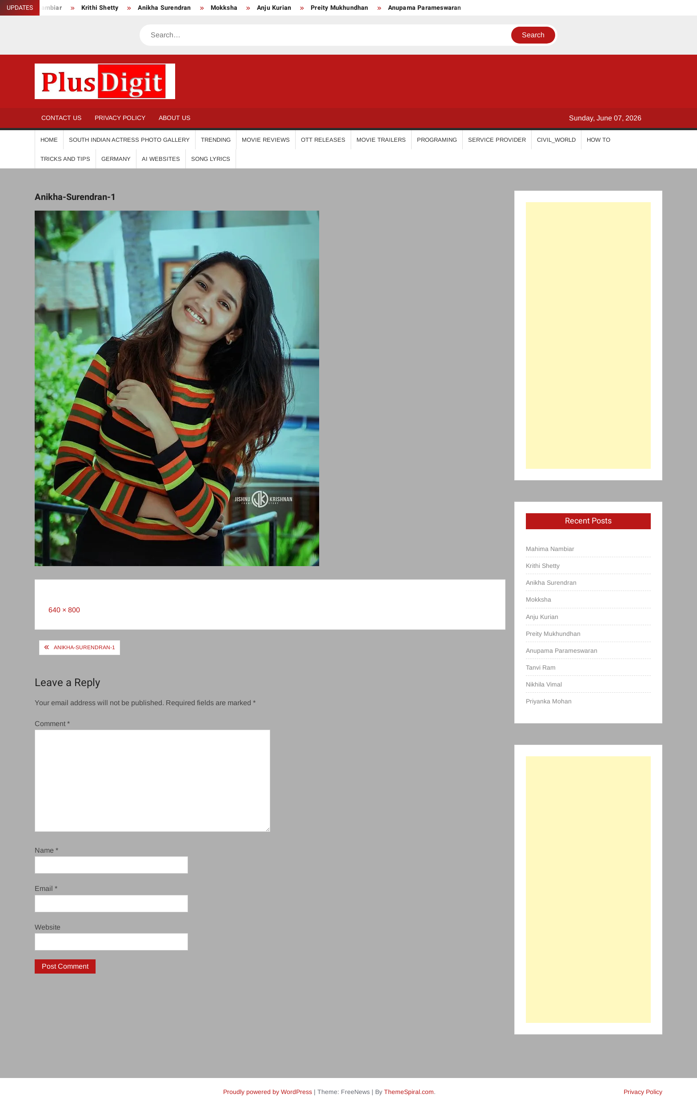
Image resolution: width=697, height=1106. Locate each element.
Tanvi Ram (541, 667)
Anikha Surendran (164, 7)
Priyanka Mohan (549, 701)
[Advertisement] (588, 335)
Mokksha (224, 7)
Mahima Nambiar (550, 548)
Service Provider (497, 139)
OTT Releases (323, 139)
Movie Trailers (381, 139)
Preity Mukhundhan (339, 7)
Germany (116, 159)
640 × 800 (64, 610)
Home (49, 139)
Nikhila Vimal (544, 684)
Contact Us (61, 117)
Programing (437, 139)
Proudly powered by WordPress (267, 1091)
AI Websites (161, 159)
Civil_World (556, 139)
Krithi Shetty (100, 7)
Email (46, 888)
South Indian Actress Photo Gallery (129, 139)
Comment (52, 723)
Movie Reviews (266, 139)
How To (598, 139)
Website (47, 927)
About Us (174, 117)
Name (46, 850)
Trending (216, 139)
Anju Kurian (274, 7)
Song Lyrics (210, 159)
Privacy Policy (120, 117)
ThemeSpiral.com (409, 1091)
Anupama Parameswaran (424, 7)
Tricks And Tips (65, 159)
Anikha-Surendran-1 (84, 647)
